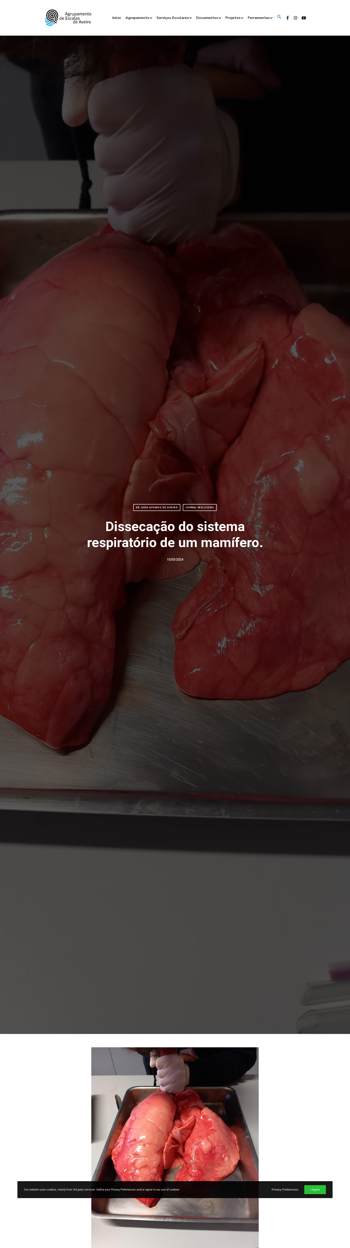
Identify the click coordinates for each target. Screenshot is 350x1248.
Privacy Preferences (285, 1189)
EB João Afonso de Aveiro (157, 507)
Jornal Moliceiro (199, 507)
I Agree (315, 1189)
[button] (278, 18)
